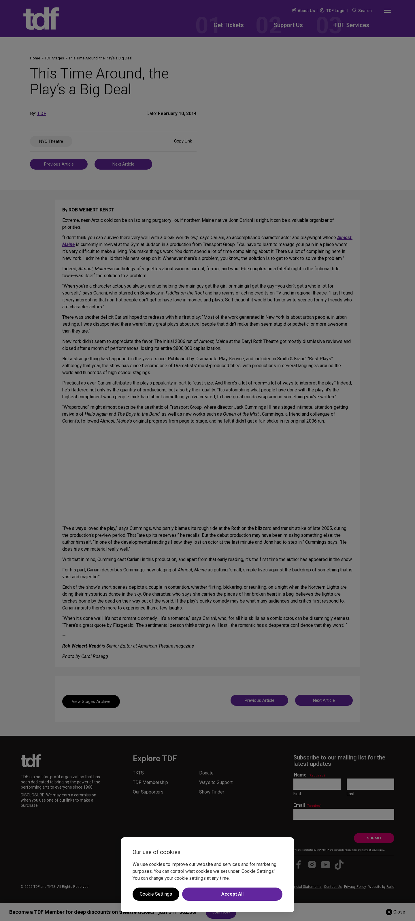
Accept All (232, 894)
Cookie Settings (156, 894)
